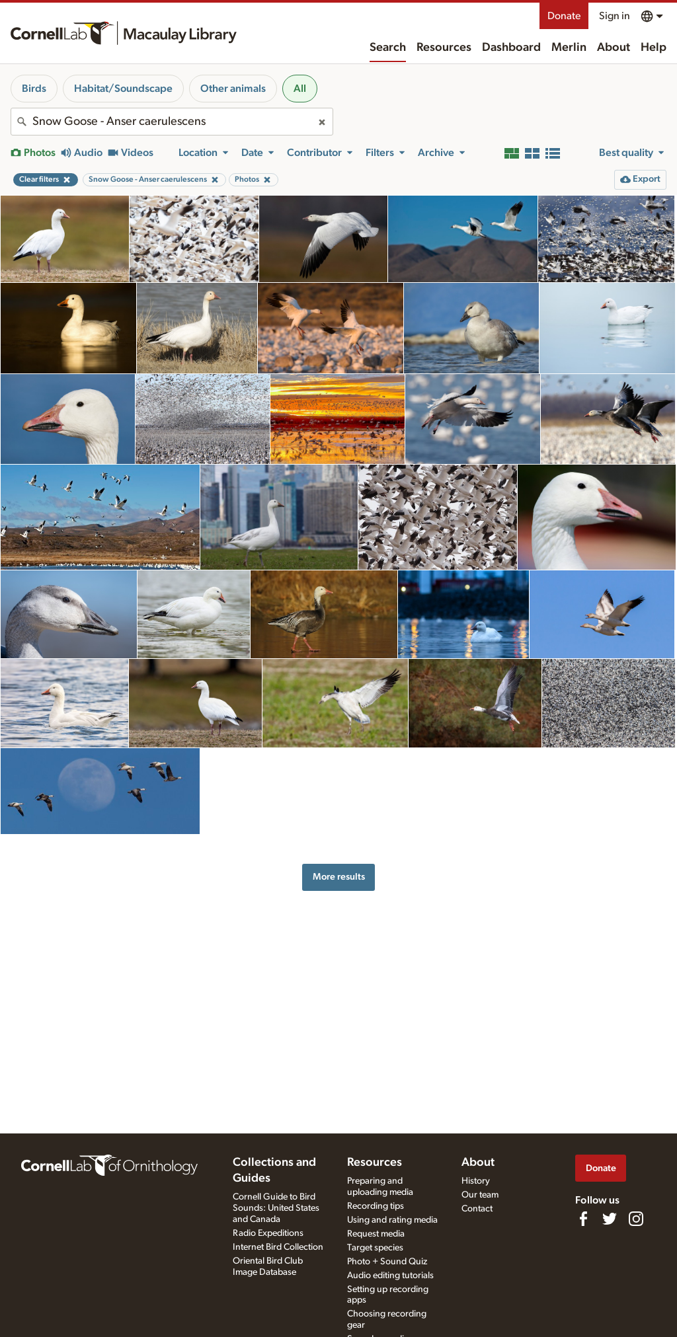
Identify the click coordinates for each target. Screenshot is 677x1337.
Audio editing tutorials (390, 1275)
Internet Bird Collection (278, 1247)
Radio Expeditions (268, 1233)
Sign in (614, 16)
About (613, 48)
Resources (444, 48)
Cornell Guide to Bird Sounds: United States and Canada (276, 1208)
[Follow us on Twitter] (609, 1219)
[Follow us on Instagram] (636, 1219)
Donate (563, 16)
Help (653, 48)
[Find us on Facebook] (583, 1219)
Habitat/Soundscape (123, 88)
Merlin (568, 48)
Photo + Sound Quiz (387, 1261)
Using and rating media (392, 1220)
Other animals (233, 88)
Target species (375, 1247)
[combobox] (171, 121)
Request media (376, 1234)
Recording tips (375, 1206)
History (475, 1181)
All (300, 88)
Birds (34, 88)
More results (339, 877)
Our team (479, 1195)
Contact (477, 1208)
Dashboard (511, 48)
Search (388, 48)
